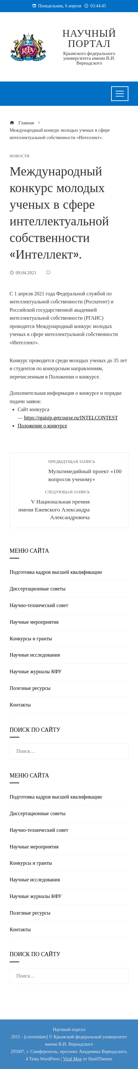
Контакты (20, 704)
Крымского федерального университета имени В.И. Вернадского (89, 58)
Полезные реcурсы (30, 688)
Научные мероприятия (34, 622)
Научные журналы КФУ (36, 671)
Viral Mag (72, 1058)
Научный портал (89, 38)
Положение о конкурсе (42, 425)
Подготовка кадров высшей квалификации (56, 572)
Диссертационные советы (38, 588)
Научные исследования (35, 655)
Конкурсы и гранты (31, 638)
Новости (19, 156)
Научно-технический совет (39, 605)
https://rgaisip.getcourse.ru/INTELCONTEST (71, 417)
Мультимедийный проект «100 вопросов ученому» (85, 470)
